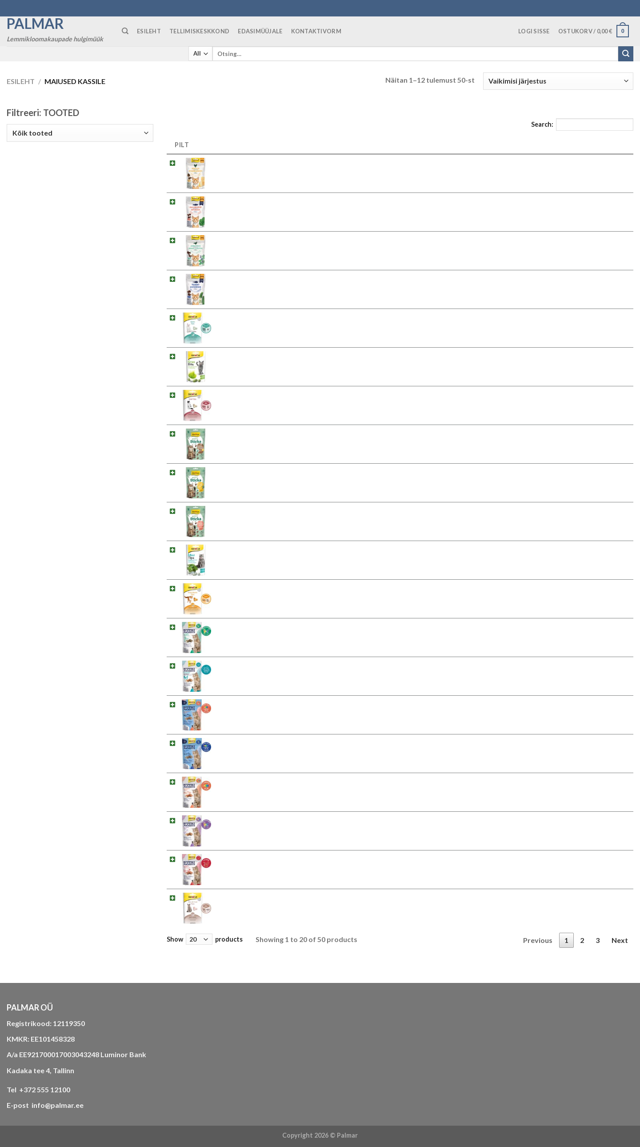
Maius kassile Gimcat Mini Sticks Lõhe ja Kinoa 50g (294, 509)
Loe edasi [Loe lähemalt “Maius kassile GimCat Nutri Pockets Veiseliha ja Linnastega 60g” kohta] (604, 860)
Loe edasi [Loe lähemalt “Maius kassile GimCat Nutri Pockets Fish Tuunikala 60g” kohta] (604, 744)
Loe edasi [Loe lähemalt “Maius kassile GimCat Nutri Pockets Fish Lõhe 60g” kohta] (604, 706)
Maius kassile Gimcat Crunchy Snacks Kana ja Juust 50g (302, 161)
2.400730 (453, 780)
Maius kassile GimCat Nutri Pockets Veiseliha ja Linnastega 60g (314, 858)
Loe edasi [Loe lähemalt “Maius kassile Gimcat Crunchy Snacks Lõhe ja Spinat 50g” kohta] (604, 203)
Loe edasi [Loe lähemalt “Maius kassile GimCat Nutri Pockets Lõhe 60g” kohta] (604, 783)
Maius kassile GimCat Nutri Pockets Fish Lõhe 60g (294, 703)
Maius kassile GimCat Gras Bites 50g (273, 355)
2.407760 (453, 355)
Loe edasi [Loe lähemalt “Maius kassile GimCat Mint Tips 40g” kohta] (604, 551)
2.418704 (453, 587)
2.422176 (453, 239)
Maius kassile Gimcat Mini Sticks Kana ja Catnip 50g (296, 471)
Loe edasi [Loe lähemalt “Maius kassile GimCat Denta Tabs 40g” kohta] (604, 319)
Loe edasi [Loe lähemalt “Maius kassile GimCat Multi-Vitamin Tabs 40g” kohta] (604, 590)
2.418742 (453, 548)
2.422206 (453, 161)
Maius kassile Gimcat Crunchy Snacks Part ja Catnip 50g (302, 239)
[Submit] (625, 53)
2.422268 (453, 509)
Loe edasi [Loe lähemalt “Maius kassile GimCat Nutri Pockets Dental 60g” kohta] (604, 667)
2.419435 (453, 703)
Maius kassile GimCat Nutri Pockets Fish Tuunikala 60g (301, 742)
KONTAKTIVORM (316, 31)
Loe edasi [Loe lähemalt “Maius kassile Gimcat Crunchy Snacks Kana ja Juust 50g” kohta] (604, 164)
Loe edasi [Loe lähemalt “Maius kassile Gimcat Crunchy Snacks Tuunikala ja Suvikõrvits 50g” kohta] (604, 280)
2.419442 (453, 742)
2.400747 (453, 858)
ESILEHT (149, 31)
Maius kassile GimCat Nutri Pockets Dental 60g (290, 664)
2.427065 (453, 393)
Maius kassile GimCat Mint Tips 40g (272, 548)
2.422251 (453, 471)
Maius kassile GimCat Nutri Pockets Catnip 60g (289, 626)
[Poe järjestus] (558, 81)
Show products (205, 939)
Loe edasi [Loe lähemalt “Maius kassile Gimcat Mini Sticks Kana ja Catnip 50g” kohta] (604, 473)
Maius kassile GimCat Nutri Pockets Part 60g (286, 819)
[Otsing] (125, 31)
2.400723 (453, 626)
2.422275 (453, 432)
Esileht (21, 81)
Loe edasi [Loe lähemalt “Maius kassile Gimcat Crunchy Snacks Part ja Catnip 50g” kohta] (604, 241)
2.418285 (453, 664)
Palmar (35, 23)
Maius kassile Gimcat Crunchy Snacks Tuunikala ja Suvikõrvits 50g (318, 277)
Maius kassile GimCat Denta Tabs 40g (275, 316)
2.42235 (451, 277)
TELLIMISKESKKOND (199, 31)
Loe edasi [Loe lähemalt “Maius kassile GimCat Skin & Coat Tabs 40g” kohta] (604, 899)
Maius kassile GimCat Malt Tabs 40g (272, 393)
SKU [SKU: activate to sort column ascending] (451, 144)
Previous (537, 940)
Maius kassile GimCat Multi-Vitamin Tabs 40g (286, 587)
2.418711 (453, 896)
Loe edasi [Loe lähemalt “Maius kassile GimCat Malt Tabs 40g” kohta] (604, 396)
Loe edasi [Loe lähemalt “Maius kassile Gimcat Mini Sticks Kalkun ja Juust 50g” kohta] (604, 435)
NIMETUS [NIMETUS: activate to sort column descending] (237, 144)
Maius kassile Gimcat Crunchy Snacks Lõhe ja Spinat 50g (303, 200)
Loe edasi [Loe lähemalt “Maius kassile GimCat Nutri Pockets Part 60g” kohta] (604, 822)
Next (620, 940)
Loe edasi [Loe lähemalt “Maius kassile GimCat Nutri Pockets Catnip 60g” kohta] (604, 628)
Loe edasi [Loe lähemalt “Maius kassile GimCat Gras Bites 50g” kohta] (604, 357)
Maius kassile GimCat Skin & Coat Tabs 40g (283, 896)
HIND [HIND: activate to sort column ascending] (551, 144)
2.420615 (453, 316)
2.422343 (453, 200)
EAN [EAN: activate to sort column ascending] (489, 144)
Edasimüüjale (260, 31)
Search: (582, 124)
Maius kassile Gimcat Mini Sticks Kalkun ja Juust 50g (297, 432)
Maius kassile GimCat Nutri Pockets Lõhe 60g (287, 780)
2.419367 (453, 819)
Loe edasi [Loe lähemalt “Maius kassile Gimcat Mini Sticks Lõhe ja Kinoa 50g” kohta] (604, 512)
